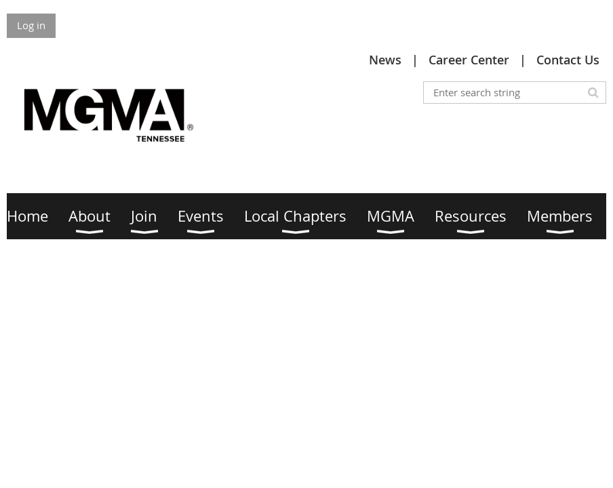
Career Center (469, 60)
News (385, 60)
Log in (31, 25)
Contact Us (567, 60)
